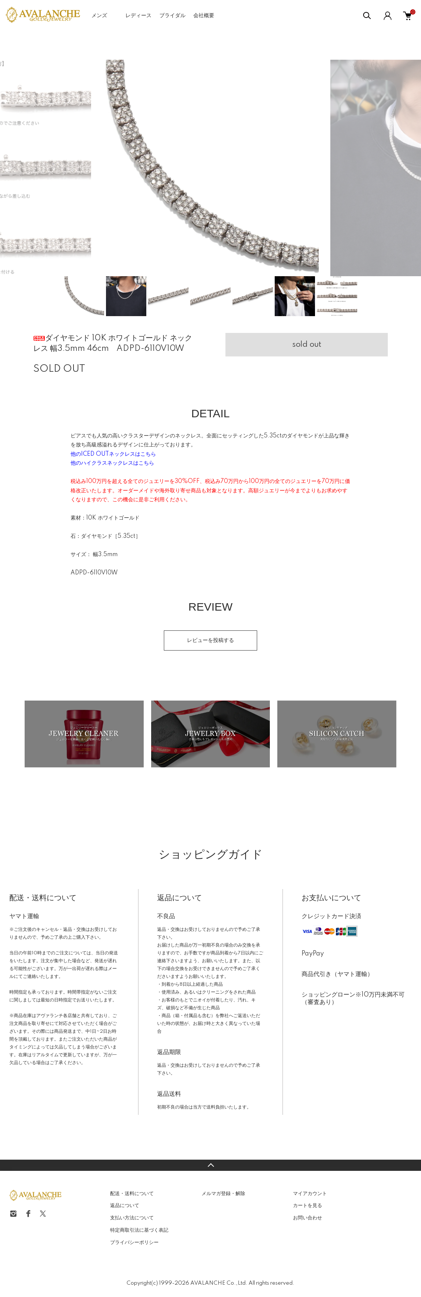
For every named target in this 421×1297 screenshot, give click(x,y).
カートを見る (307, 1205)
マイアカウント (310, 1193)
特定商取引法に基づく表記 (139, 1230)
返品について (124, 1205)
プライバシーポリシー (134, 1242)
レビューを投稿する (210, 640)
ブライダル (172, 16)
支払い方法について (132, 1217)
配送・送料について (132, 1193)
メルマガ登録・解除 (223, 1193)
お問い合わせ (307, 1217)
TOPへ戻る (210, 1165)
